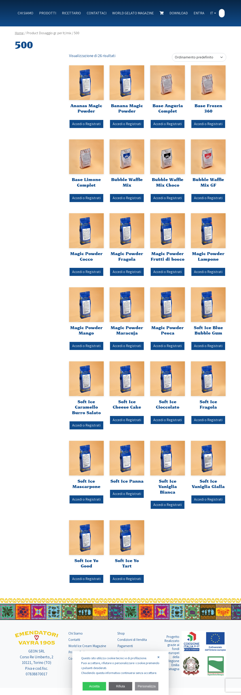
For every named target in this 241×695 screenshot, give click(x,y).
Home (19, 33)
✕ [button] (158, 657)
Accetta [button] (94, 686)
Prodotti (47, 13)
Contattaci (96, 13)
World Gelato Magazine (133, 13)
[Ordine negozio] (199, 57)
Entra (199, 13)
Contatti (74, 639)
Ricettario (71, 13)
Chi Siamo (25, 13)
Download (178, 13)
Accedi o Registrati (86, 124)
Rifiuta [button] (120, 686)
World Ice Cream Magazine (87, 646)
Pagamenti (125, 646)
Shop (121, 633)
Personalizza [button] (147, 686)
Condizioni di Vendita (132, 639)
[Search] (222, 13)
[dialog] (120, 673)
